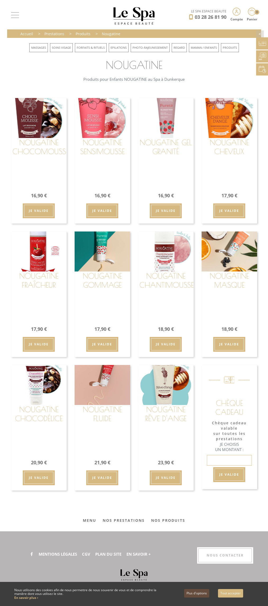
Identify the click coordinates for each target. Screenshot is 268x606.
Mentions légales (60, 554)
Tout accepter (230, 593)
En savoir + (145, 554)
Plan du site (113, 554)
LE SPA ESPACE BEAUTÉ (208, 11)
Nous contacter (225, 555)
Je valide (39, 210)
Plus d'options (197, 593)
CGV (90, 554)
